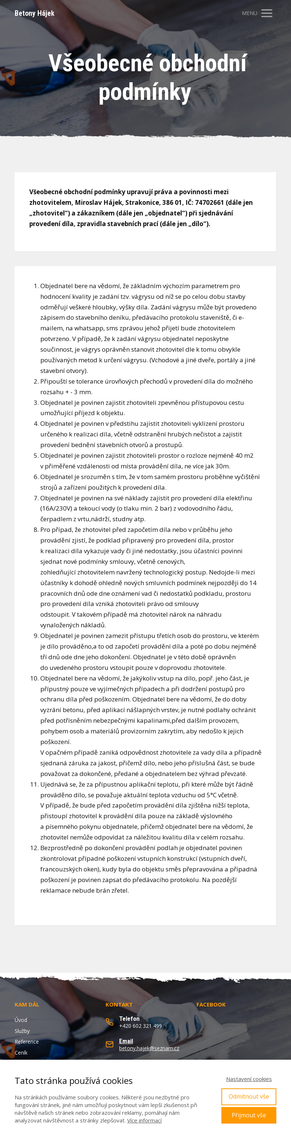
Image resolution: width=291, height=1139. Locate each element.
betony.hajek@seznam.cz (149, 1048)
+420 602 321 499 (140, 1026)
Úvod (21, 1019)
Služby (22, 1030)
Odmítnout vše (249, 1096)
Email (126, 1041)
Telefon (129, 1018)
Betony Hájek (35, 13)
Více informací (144, 1120)
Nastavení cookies (249, 1078)
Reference (27, 1041)
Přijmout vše (249, 1115)
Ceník (21, 1052)
